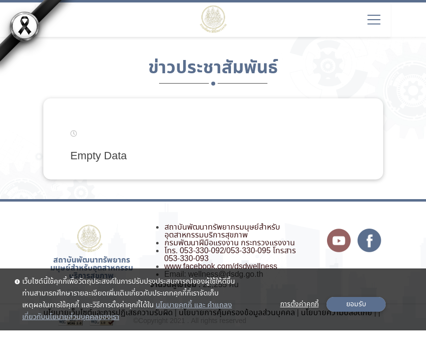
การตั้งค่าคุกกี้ (299, 304)
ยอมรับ (356, 304)
